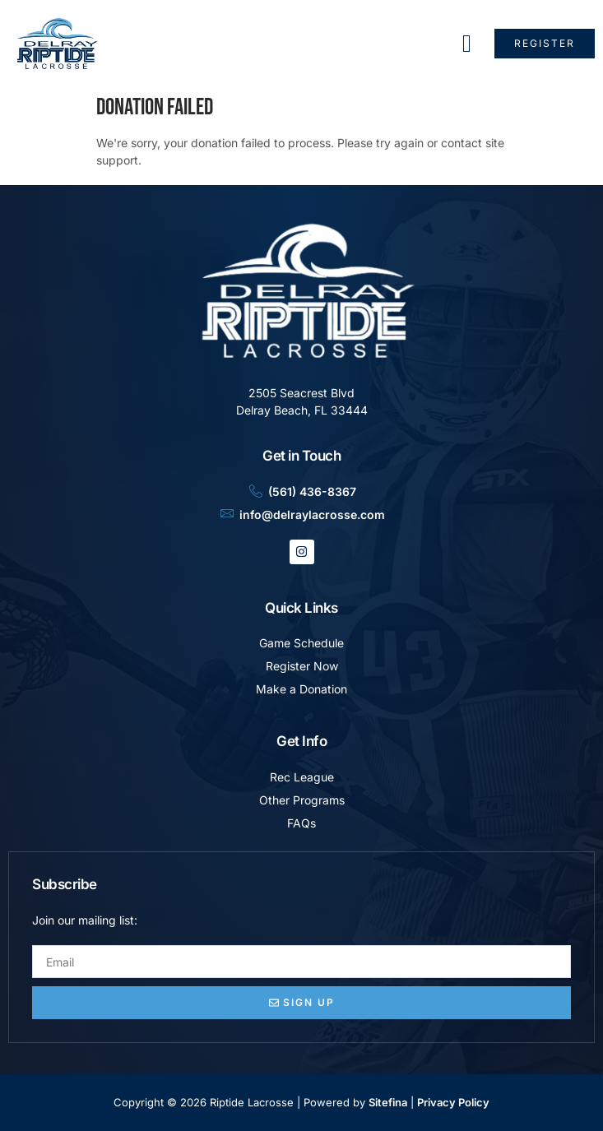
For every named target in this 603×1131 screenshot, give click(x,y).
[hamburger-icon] (467, 44)
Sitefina (388, 1102)
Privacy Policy (453, 1102)
